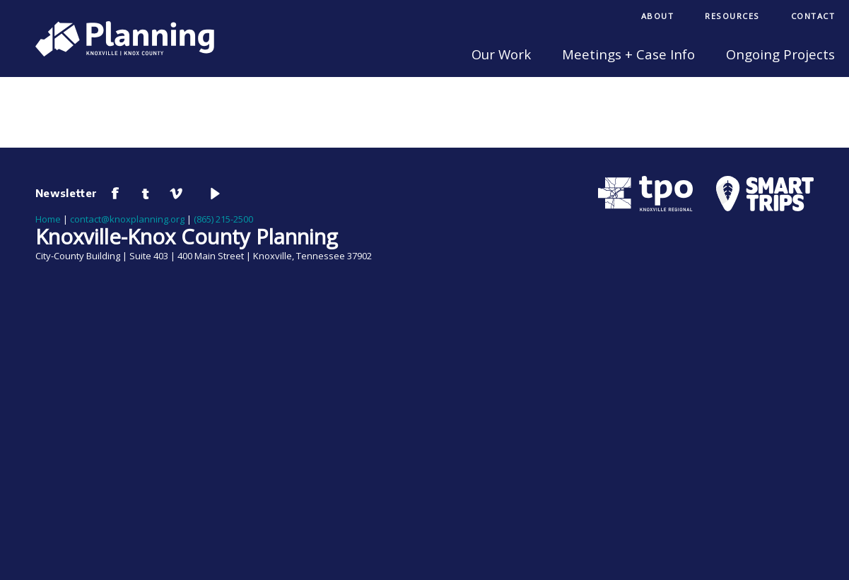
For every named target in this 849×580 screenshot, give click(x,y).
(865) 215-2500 (223, 219)
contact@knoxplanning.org (127, 219)
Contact (813, 16)
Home (48, 219)
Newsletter (66, 193)
